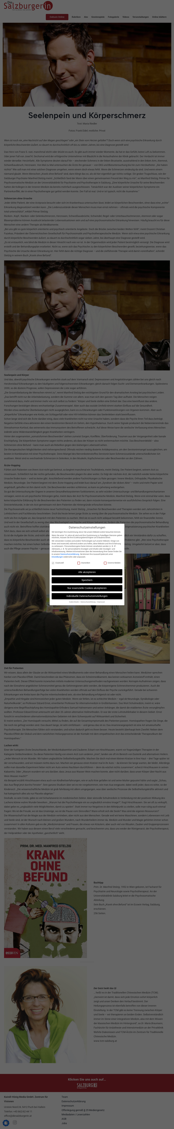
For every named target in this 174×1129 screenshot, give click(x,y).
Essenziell (58, 563)
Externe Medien (112, 563)
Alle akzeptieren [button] (87, 572)
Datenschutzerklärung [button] (88, 602)
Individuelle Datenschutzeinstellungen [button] (87, 596)
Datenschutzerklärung (69, 554)
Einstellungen (57, 557)
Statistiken (83, 563)
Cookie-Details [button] (74, 602)
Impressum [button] (101, 602)
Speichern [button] (87, 580)
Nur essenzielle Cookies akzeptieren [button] (87, 588)
